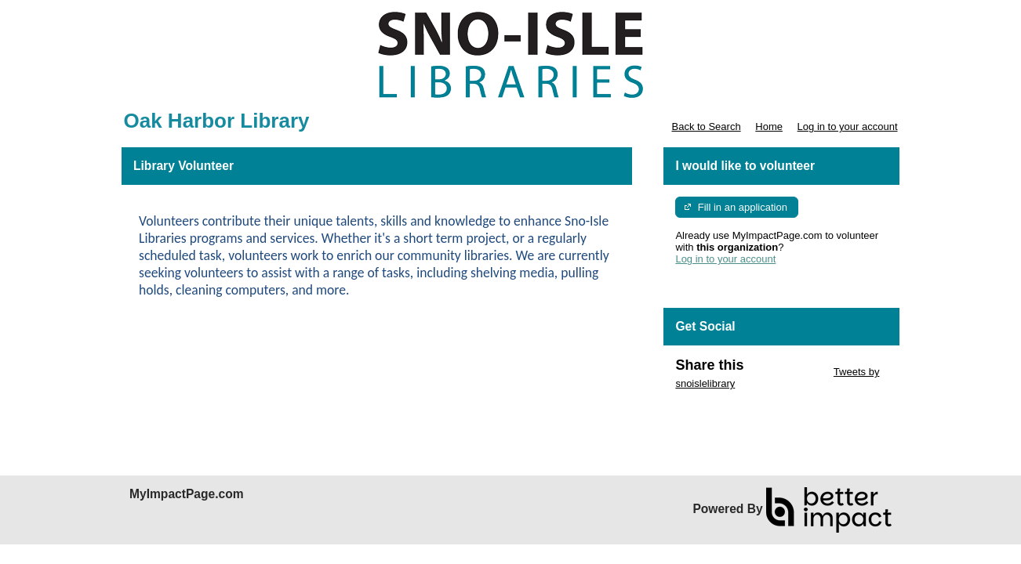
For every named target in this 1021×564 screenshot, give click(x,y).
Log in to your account (848, 126)
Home (769, 126)
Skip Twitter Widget (786, 372)
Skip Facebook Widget (726, 407)
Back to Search (705, 126)
